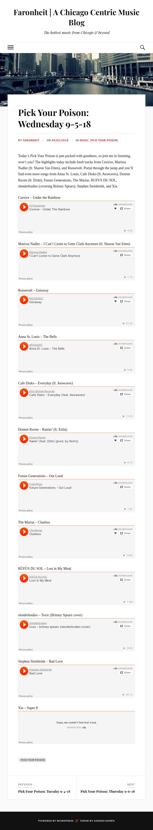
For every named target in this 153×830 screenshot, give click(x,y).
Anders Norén (104, 820)
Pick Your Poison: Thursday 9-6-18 (107, 791)
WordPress (65, 820)
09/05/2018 (60, 140)
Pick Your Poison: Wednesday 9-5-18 (54, 118)
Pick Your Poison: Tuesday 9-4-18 (44, 791)
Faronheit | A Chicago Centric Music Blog (76, 17)
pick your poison (104, 140)
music (84, 140)
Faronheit (31, 140)
